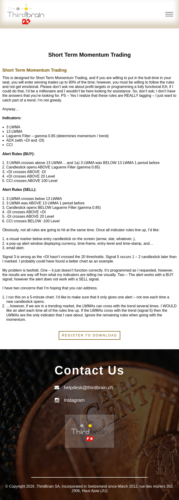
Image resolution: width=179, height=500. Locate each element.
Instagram (74, 400)
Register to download (89, 335)
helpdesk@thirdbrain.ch (88, 387)
